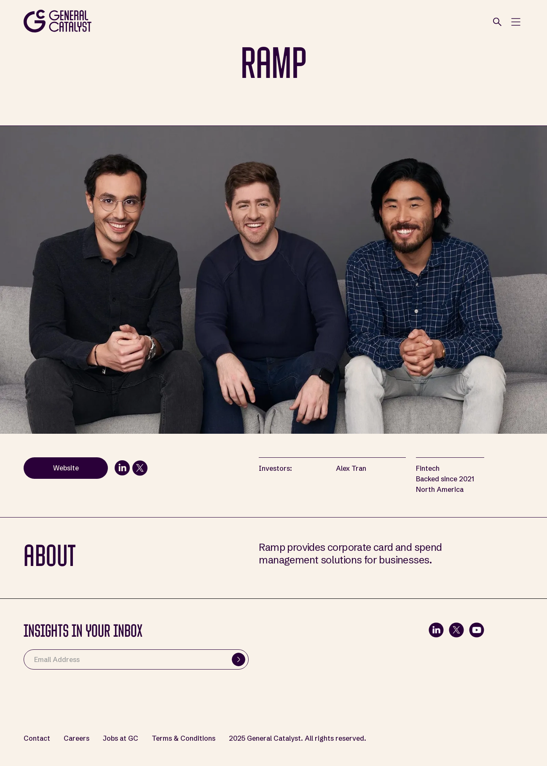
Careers (76, 738)
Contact (37, 738)
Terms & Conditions (183, 738)
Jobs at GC (120, 738)
